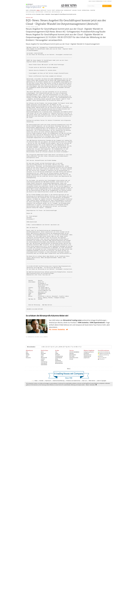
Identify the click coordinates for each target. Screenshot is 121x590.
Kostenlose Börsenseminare (87, 354)
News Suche (105, 6)
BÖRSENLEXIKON (99, 1)
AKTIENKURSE (32, 10)
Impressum (48, 380)
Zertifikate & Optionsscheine (58, 361)
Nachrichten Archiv (73, 357)
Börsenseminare (59, 363)
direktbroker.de (87, 356)
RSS (105, 1)
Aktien (56, 359)
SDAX (27, 356)
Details (87, 385)
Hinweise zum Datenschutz (73, 380)
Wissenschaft (44, 357)
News (36, 380)
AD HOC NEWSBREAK (74, 352)
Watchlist (71, 353)
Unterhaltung (44, 362)
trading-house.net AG (89, 352)
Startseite (38, 14)
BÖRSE (38, 10)
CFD (56, 352)
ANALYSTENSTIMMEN (39, 11)
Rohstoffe (57, 354)
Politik (42, 354)
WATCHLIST (109, 1)
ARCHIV (90, 1)
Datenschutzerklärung (58, 380)
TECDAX (27, 354)
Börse (43, 14)
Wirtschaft (43, 353)
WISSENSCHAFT (67, 10)
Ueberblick (47, 14)
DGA (32, 17)
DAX (27, 352)
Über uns (84, 380)
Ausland (43, 359)
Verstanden (92, 385)
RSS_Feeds (71, 356)
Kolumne (28, 17)
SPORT (53, 10)
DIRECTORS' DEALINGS (56, 11)
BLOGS (94, 1)
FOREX (56, 353)
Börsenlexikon (31, 347)
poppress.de (86, 357)
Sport (42, 356)
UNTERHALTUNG (59, 10)
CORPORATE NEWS (47, 11)
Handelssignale (58, 357)
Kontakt (71, 359)
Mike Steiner (92, 380)
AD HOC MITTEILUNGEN (30, 11)
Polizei (42, 360)
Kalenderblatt (44, 364)
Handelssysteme (59, 356)
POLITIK (49, 10)
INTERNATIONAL (86, 10)
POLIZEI (79, 10)
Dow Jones (28, 357)
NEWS (27, 10)
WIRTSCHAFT (43, 10)
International (44, 363)
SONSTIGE (92, 10)
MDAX (27, 353)
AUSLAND (74, 10)
